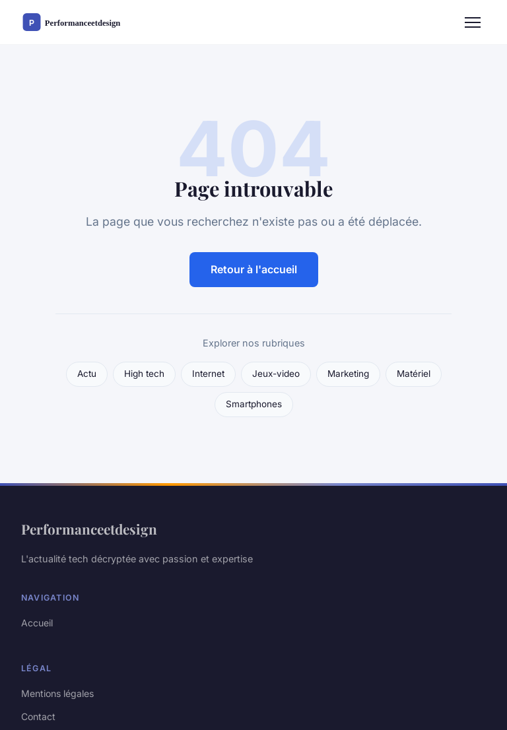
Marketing (348, 373)
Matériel (413, 373)
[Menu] (472, 22)
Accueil (37, 622)
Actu (86, 373)
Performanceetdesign (89, 528)
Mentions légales (57, 693)
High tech (144, 373)
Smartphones (254, 404)
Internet (208, 373)
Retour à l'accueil (254, 269)
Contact (38, 716)
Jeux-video (276, 373)
